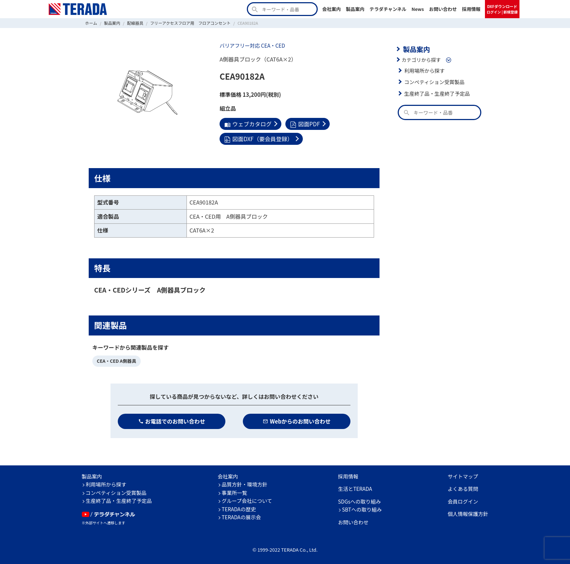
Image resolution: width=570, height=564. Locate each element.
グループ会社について (247, 499)
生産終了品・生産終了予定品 (436, 92)
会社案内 (331, 8)
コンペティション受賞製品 (433, 81)
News (418, 8)
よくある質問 (462, 487)
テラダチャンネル (387, 8)
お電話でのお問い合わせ (171, 420)
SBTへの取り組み (362, 508)
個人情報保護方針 (467, 512)
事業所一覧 (234, 491)
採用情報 (471, 8)
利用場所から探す (423, 70)
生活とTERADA (355, 487)
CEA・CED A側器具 (116, 360)
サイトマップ (462, 474)
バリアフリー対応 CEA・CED (251, 45)
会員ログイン (462, 500)
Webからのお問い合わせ (297, 420)
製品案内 (355, 8)
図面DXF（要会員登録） (257, 138)
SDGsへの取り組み (359, 500)
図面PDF (303, 123)
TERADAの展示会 (241, 516)
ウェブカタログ (247, 123)
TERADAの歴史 (239, 507)
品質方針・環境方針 (245, 483)
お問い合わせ (443, 8)
